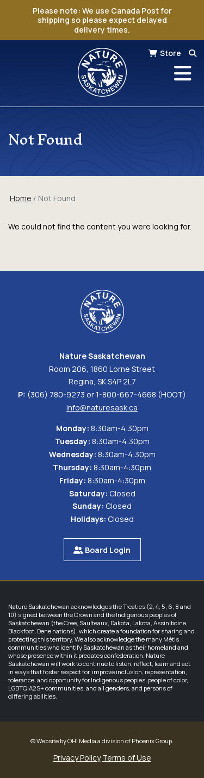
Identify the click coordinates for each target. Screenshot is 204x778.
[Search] (192, 53)
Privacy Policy (77, 757)
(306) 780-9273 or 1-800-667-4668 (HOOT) (106, 394)
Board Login (102, 550)
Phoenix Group (152, 741)
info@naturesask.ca (102, 407)
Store (170, 53)
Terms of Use (126, 757)
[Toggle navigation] (182, 73)
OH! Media (81, 741)
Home (21, 198)
